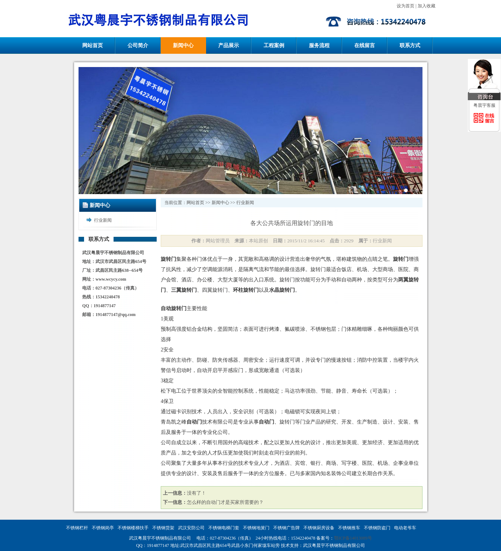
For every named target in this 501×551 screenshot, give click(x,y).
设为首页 (405, 5)
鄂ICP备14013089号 (353, 538)
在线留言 (364, 45)
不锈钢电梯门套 (223, 527)
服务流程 (319, 45)
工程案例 (274, 45)
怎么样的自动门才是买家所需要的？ (225, 502)
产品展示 (228, 45)
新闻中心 (183, 45)
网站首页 (92, 45)
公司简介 (138, 45)
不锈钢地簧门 (256, 527)
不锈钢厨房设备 (318, 527)
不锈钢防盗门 (377, 527)
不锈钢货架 (163, 527)
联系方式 (410, 45)
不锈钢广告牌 (286, 527)
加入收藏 (426, 5)
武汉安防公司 (191, 527)
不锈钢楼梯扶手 (133, 527)
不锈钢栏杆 (77, 527)
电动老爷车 (405, 527)
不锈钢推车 (349, 527)
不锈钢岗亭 (103, 527)
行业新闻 (103, 220)
